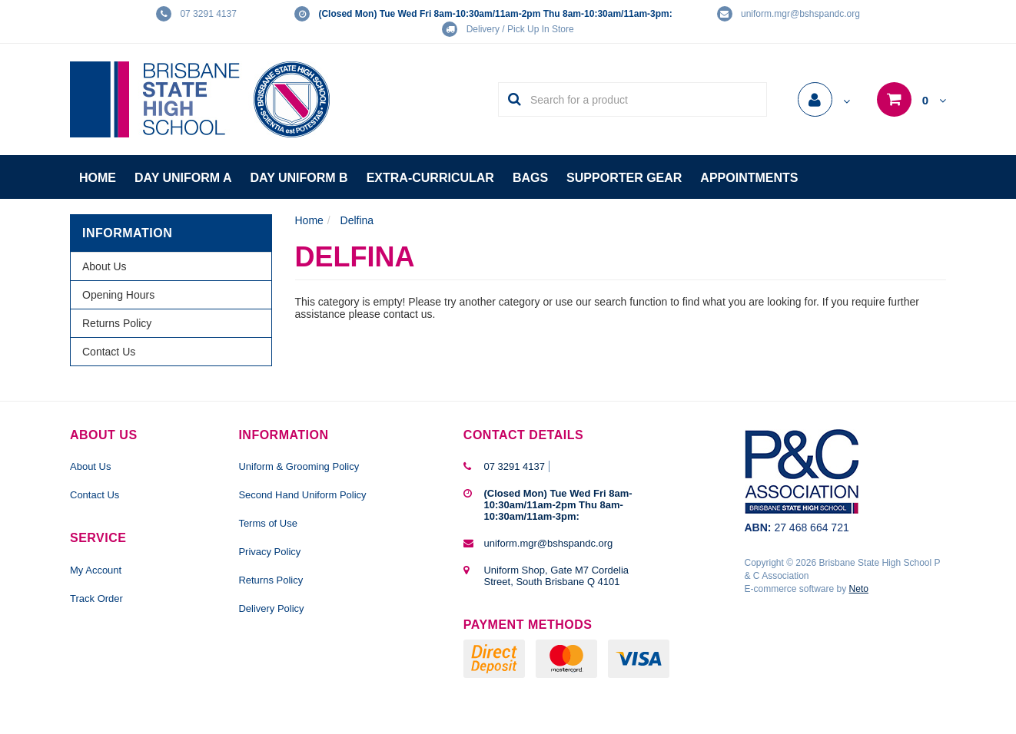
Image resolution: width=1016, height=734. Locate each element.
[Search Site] (510, 99)
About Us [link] (104, 266)
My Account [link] (95, 570)
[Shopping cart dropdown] (911, 100)
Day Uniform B (299, 177)
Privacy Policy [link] (269, 551)
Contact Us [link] (108, 352)
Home (97, 177)
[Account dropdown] (824, 101)
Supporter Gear (624, 177)
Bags (530, 177)
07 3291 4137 (208, 13)
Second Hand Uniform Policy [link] (302, 495)
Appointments (749, 177)
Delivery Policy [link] (271, 608)
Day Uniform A (183, 177)
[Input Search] (643, 99)
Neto (858, 589)
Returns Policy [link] (116, 323)
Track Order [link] (96, 598)
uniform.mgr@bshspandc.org (800, 13)
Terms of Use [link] (267, 523)
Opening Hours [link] (118, 295)
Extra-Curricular (430, 177)
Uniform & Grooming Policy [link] (298, 466)
